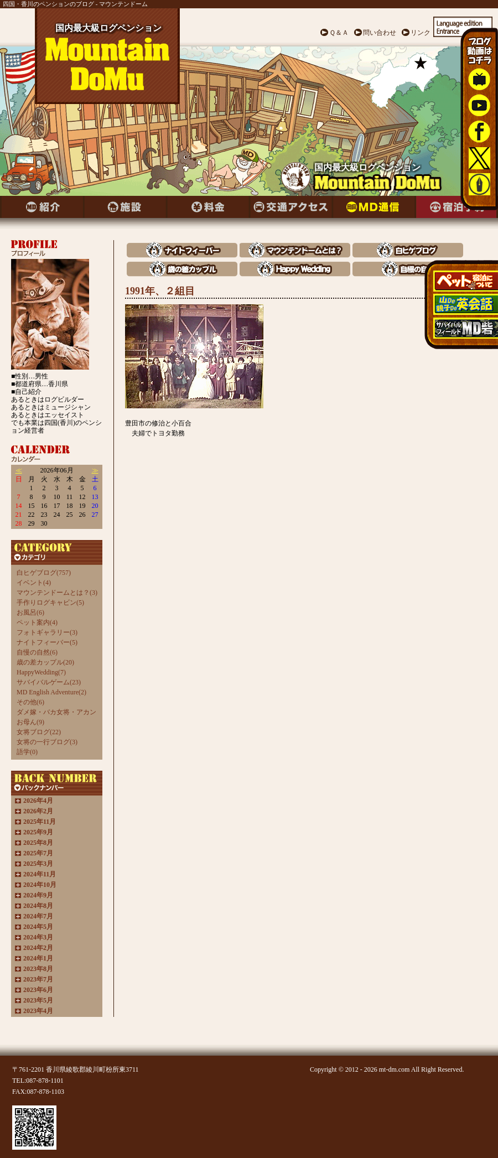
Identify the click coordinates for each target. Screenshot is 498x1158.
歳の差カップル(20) (45, 662)
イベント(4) (34, 582)
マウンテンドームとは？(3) (57, 592)
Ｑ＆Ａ (339, 33)
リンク (420, 33)
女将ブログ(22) (39, 732)
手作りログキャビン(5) (50, 602)
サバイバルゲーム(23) (49, 682)
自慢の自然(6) (37, 652)
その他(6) (30, 702)
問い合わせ (379, 33)
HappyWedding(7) (41, 672)
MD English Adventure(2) (51, 692)
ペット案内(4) (37, 622)
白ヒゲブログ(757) (44, 573)
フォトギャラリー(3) (47, 632)
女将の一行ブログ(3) (47, 742)
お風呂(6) (30, 612)
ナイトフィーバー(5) (47, 642)
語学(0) (27, 752)
